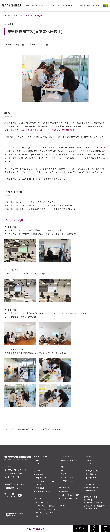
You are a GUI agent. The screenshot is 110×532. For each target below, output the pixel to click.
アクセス (89, 464)
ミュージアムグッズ (66, 456)
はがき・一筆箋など (68, 477)
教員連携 (38, 429)
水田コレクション (42, 502)
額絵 (62, 470)
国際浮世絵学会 (89, 484)
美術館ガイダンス (52, 429)
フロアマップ (41, 478)
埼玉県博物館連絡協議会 (92, 487)
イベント (18, 15)
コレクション (39, 498)
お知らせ (62, 505)
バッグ (63, 474)
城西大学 (87, 500)
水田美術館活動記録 (43, 491)
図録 (62, 467)
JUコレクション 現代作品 (45, 509)
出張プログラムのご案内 (70, 495)
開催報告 (64, 491)
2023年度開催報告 (48, 129)
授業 (29, 429)
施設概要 (39, 474)
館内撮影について (92, 474)
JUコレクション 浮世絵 (45, 506)
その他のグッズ (67, 480)
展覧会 (38, 460)
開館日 (88, 460)
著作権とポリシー (92, 478)
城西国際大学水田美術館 (92, 503)
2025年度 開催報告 (15, 429)
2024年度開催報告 (67, 129)
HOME (7, 15)
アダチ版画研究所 (89, 490)
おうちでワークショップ (70, 498)
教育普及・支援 (65, 487)
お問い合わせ (91, 467)
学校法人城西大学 (89, 497)
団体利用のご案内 (92, 471)
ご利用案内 (88, 456)
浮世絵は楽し (41, 488)
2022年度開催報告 (29, 129)
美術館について (40, 470)
